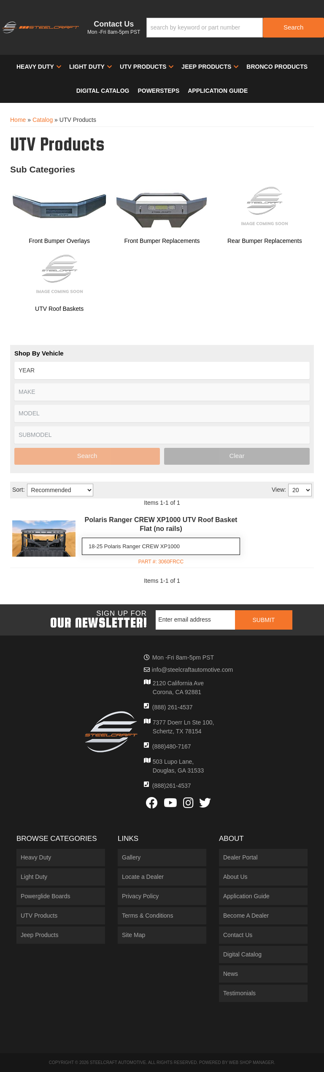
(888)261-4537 (171, 785)
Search (87, 455)
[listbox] (162, 370)
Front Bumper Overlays (59, 240)
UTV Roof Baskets (59, 308)
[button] (235, 28)
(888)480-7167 (171, 746)
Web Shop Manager (251, 1062)
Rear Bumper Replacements (264, 240)
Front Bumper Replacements (162, 240)
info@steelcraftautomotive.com (192, 670)
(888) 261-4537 (172, 707)
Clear (237, 455)
